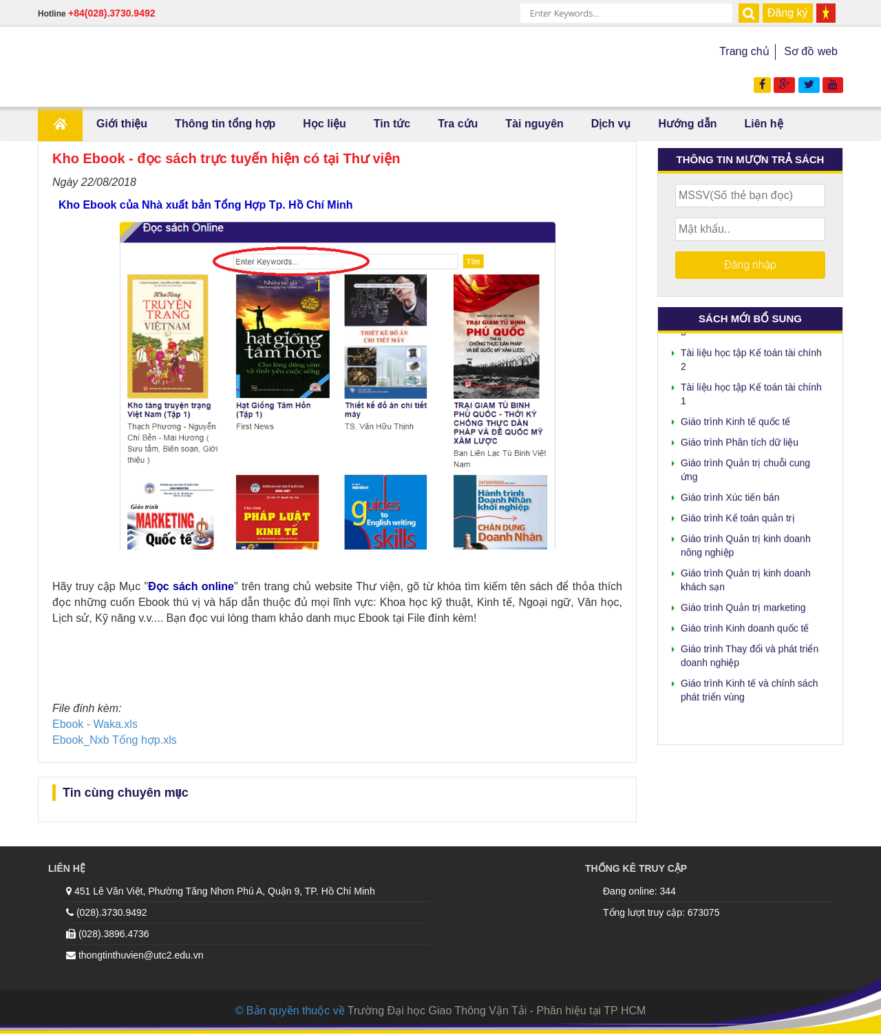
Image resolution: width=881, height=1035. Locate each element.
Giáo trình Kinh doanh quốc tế (745, 625)
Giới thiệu (121, 123)
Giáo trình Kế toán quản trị (738, 515)
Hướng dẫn (687, 123)
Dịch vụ (611, 123)
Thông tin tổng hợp (225, 123)
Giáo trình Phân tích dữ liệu (739, 439)
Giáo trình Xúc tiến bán (730, 494)
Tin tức (392, 123)
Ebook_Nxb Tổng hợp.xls (114, 740)
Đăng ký (787, 13)
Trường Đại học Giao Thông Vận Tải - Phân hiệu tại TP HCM (497, 1010)
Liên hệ (763, 123)
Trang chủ (744, 51)
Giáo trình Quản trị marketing (743, 604)
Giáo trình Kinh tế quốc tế (735, 418)
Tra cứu (458, 123)
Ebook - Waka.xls (95, 724)
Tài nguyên (534, 123)
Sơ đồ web (811, 51)
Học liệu (324, 123)
